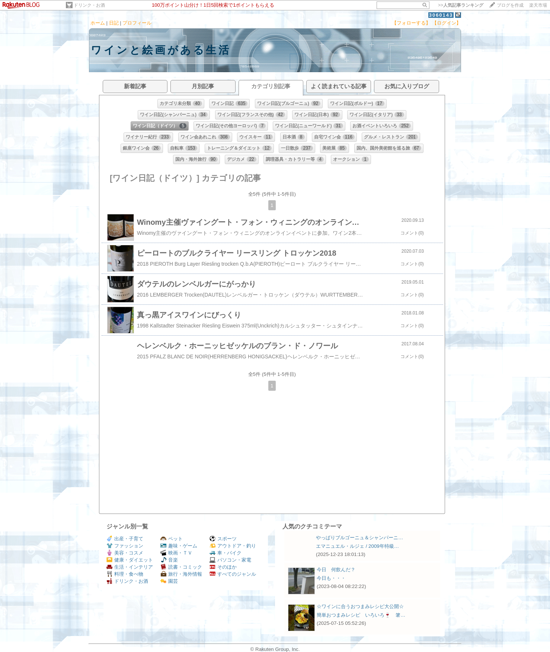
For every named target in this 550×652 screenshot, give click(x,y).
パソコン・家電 (230, 560)
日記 (114, 23)
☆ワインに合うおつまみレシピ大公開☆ (360, 606)
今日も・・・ (331, 578)
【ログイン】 (446, 23)
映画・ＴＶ (176, 553)
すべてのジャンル (233, 574)
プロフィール (136, 23)
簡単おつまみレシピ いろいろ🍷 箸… (361, 615)
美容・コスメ (124, 553)
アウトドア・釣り (233, 546)
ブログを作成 (510, 5)
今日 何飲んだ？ (336, 569)
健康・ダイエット (129, 560)
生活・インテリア (129, 567)
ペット (171, 538)
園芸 (169, 581)
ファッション (124, 546)
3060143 (441, 15)
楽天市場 (538, 5)
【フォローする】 (411, 23)
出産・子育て (124, 538)
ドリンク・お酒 (89, 5)
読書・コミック (181, 567)
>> (460, 5)
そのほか (223, 567)
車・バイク (226, 553)
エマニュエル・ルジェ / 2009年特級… (357, 546)
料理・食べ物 (124, 574)
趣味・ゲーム (178, 546)
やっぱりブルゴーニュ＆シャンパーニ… (359, 537)
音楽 (169, 560)
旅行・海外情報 (181, 574)
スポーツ (223, 538)
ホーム (97, 23)
